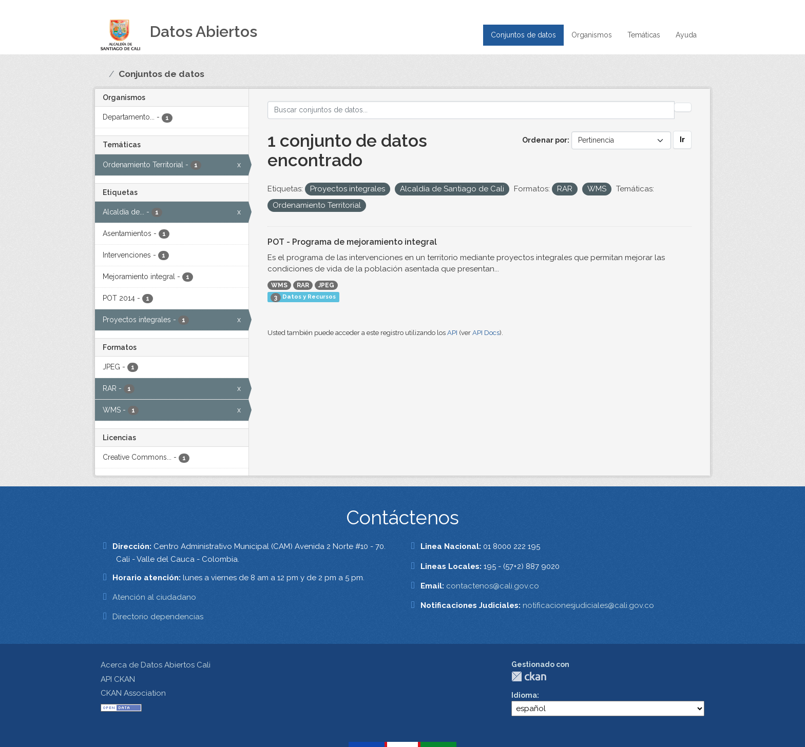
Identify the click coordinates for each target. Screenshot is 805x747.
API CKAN (118, 679)
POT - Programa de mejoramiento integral (352, 242)
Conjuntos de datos (523, 35)
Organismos (591, 35)
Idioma (524, 695)
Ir (682, 139)
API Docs (486, 333)
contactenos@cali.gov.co (492, 586)
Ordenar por (544, 140)
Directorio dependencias (157, 616)
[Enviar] (683, 107)
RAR (303, 285)
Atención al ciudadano (154, 597)
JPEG (326, 285)
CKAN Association (133, 693)
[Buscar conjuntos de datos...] (471, 110)
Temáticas (643, 35)
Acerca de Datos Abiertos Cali (155, 665)
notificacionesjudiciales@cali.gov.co (588, 605)
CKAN (528, 676)
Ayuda (686, 35)
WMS (279, 285)
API (452, 333)
